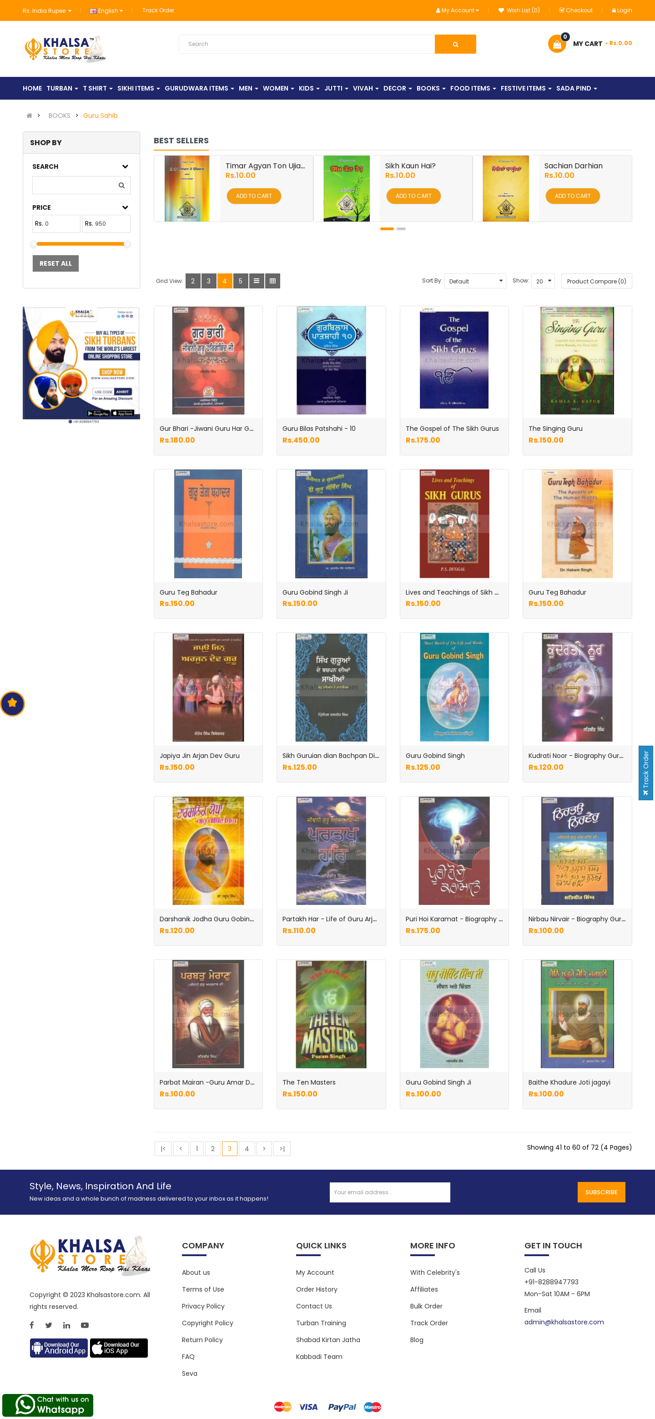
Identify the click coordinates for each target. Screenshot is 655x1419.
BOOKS (60, 115)
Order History (317, 1289)
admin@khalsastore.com (564, 1322)
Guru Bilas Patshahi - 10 (319, 428)
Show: (521, 280)
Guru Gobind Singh (435, 755)
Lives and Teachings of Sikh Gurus (459, 592)
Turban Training (321, 1323)
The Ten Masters (309, 1082)
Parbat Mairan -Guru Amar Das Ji (212, 1082)
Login (622, 10)
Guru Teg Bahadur (188, 592)
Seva (189, 1373)
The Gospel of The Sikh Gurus (452, 428)
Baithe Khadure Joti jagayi (569, 1082)
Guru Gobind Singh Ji (315, 592)
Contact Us (314, 1306)
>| (282, 1148)
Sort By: (432, 280)
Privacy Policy (203, 1306)
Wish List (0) (519, 10)
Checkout (576, 10)
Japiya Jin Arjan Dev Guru (200, 755)
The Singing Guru (556, 428)
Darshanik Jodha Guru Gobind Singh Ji (219, 919)
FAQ (188, 1356)
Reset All (56, 263)
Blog (416, 1339)
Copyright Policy (207, 1323)
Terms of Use (203, 1289)
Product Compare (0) (596, 281)
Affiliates (424, 1289)
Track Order (158, 10)
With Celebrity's (435, 1272)
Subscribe (601, 1192)
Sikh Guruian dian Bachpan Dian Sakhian (345, 755)
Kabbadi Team (319, 1356)
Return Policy (202, 1339)
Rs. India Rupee (47, 11)
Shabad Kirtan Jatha (328, 1339)
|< (163, 1148)
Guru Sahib (100, 115)
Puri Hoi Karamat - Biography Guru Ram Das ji (477, 919)
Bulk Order (426, 1306)
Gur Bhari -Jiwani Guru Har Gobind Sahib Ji (226, 428)
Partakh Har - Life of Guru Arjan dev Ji (341, 919)
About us (196, 1272)
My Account (315, 1272)
